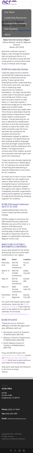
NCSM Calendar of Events (15, 305)
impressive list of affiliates (13, 355)
